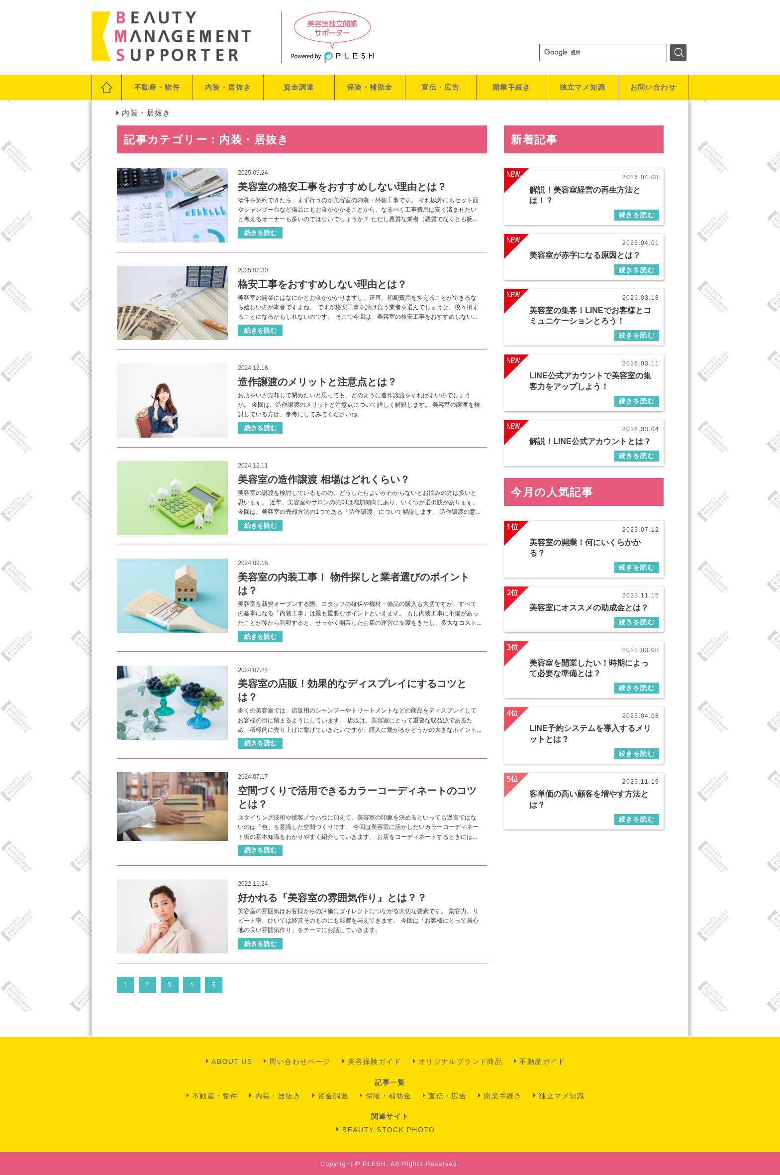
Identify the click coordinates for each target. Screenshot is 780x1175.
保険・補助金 (369, 87)
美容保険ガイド (374, 1061)
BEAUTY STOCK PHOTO (388, 1130)
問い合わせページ (300, 1061)
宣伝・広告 (440, 87)
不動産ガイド (542, 1061)
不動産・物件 (157, 87)
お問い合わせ (653, 87)
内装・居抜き (228, 87)
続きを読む (260, 232)
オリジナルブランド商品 (460, 1061)
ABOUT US (232, 1061)
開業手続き (511, 87)
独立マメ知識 (582, 87)
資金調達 (299, 87)
